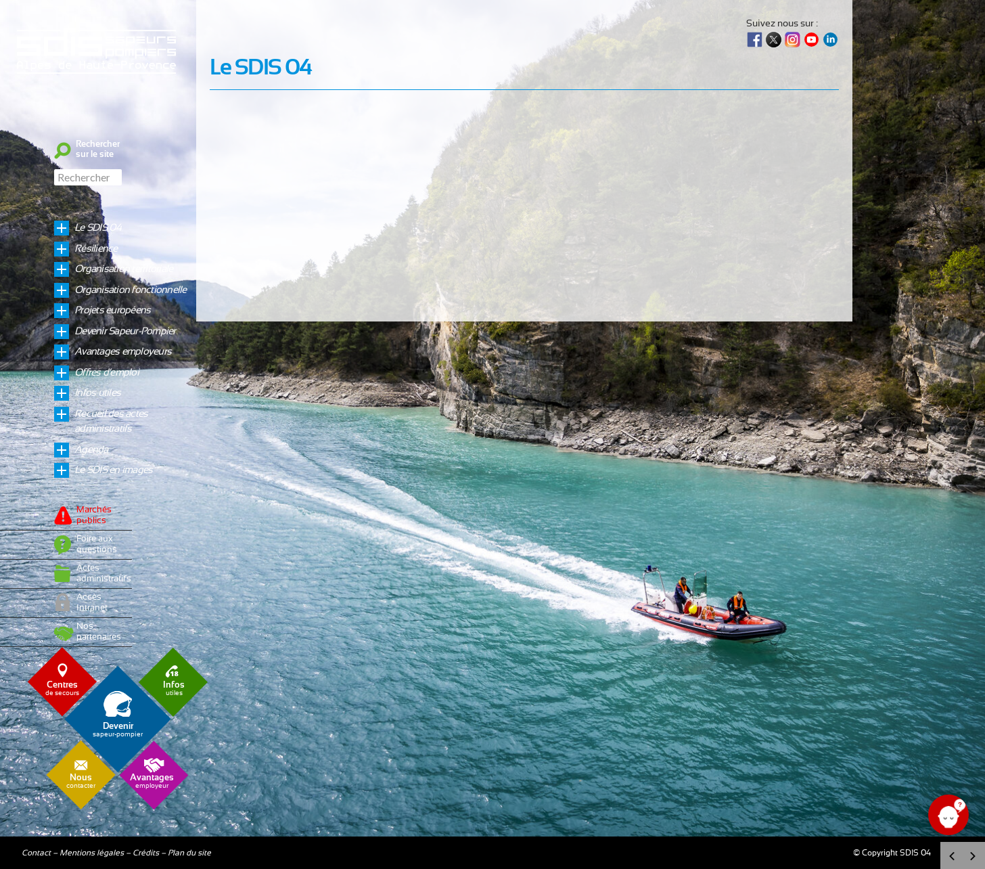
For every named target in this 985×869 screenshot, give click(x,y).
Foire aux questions (96, 544)
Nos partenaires (98, 632)
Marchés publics (94, 515)
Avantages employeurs (122, 352)
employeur (152, 781)
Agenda (91, 450)
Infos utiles (97, 393)
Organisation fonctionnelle (130, 290)
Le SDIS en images (113, 470)
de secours (62, 688)
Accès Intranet (92, 602)
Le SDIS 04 (98, 228)
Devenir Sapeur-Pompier (125, 331)
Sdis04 (98, 83)
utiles (174, 688)
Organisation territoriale (123, 269)
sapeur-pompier (118, 730)
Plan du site (189, 853)
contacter (80, 781)
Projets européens (112, 310)
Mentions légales (92, 853)
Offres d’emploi (106, 372)
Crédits (146, 853)
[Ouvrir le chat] (948, 815)
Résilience (96, 249)
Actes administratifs (100, 573)
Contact (36, 853)
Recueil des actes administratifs (110, 422)
